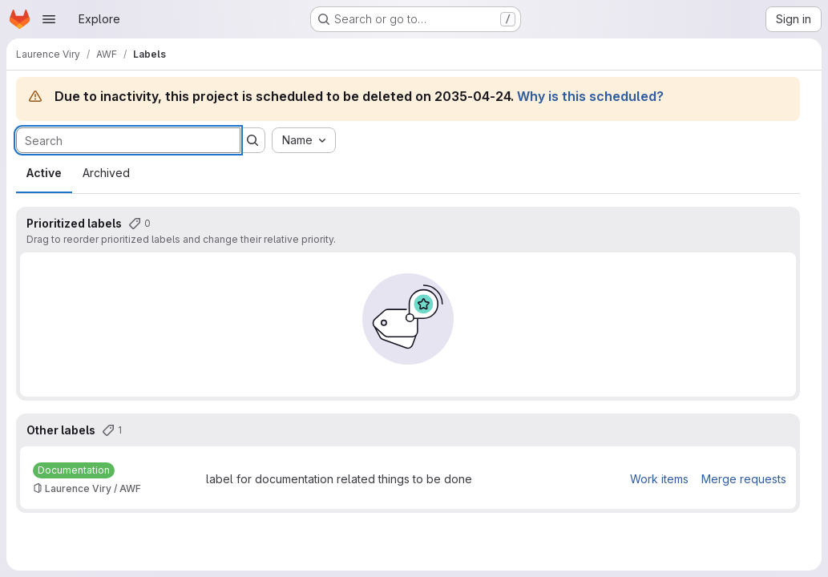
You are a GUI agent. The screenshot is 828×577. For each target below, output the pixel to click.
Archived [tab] (106, 173)
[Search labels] (128, 140)
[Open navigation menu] (49, 19)
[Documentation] (74, 470)
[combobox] (304, 140)
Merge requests (743, 479)
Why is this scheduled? (590, 96)
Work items (659, 479)
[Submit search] (252, 140)
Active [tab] (44, 173)
